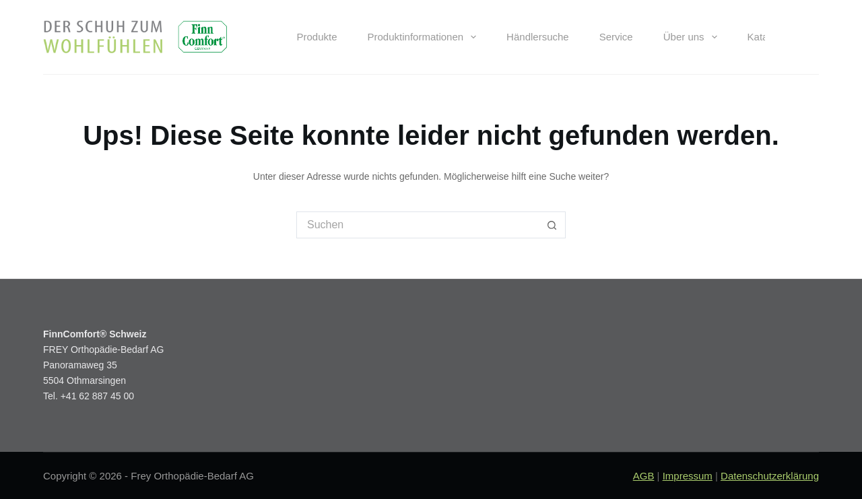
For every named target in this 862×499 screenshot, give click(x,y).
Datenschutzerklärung (770, 475)
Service (616, 36)
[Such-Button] (552, 224)
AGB (644, 475)
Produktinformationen (425, 37)
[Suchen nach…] (417, 224)
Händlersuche (537, 36)
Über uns (693, 37)
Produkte (316, 36)
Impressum (687, 475)
